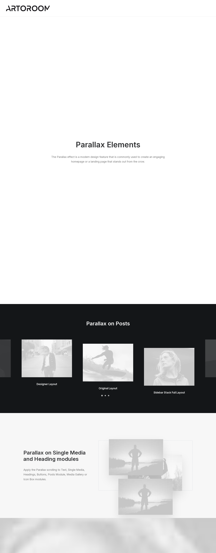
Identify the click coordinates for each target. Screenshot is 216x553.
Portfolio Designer (32, 519)
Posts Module (74, 515)
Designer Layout (47, 133)
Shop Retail (29, 511)
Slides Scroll (73, 526)
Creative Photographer (35, 515)
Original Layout (108, 125)
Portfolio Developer (33, 526)
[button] (47, 108)
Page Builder (73, 503)
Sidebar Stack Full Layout (169, 117)
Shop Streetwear (32, 522)
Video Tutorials (121, 518)
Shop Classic (30, 503)
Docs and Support (123, 503)
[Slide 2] (105, 151)
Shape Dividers (74, 530)
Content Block (74, 519)
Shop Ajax (28, 507)
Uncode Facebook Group (171, 503)
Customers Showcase (169, 518)
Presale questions (123, 533)
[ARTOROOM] (27, 8)
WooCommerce (75, 507)
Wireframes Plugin (76, 511)
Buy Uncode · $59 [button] (173, 469)
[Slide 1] (102, 151)
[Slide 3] (108, 151)
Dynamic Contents (76, 522)
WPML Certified (75, 534)
